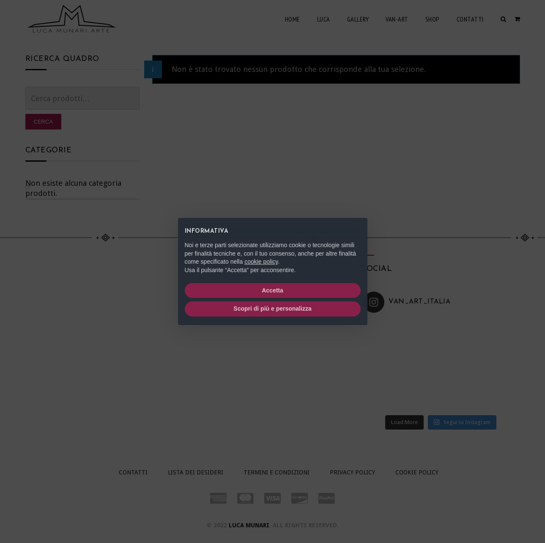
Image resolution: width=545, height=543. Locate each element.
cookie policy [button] (261, 261)
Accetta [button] (272, 290)
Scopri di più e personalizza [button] (272, 308)
